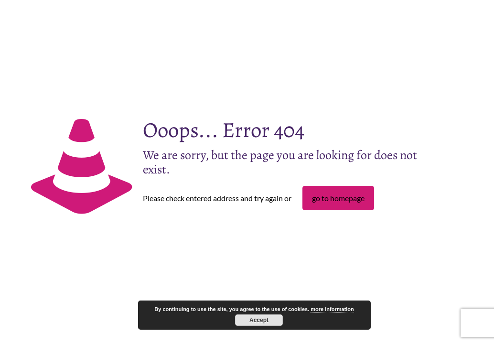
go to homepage (338, 198)
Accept (258, 320)
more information (332, 309)
